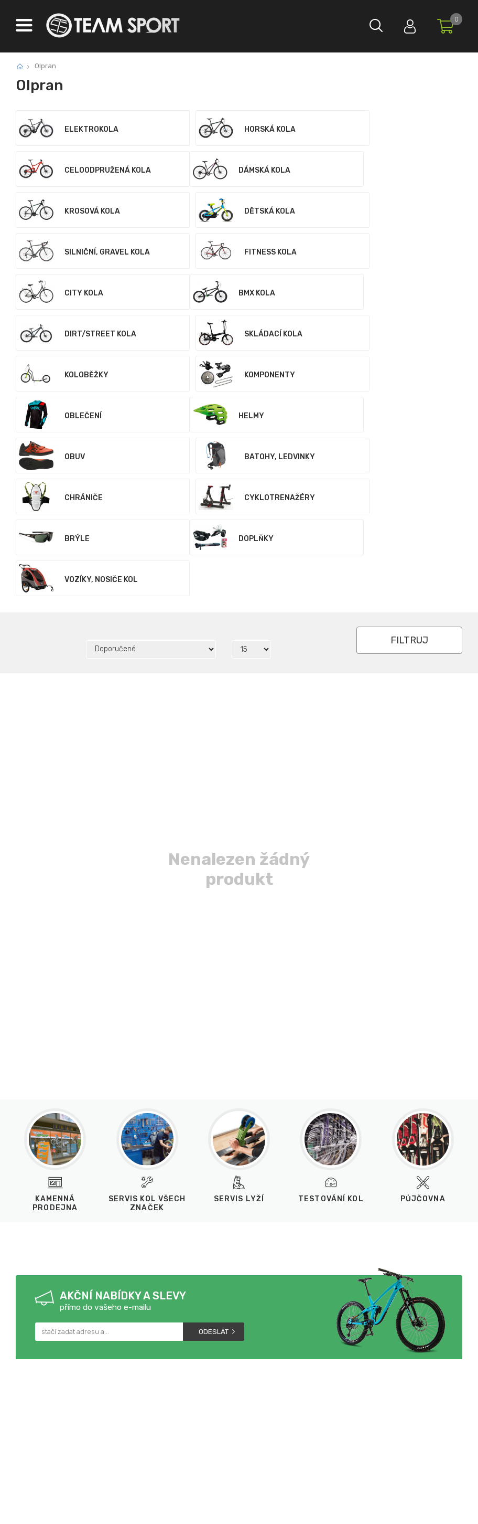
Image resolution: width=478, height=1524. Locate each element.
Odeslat (214, 1168)
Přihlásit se (402, 24)
